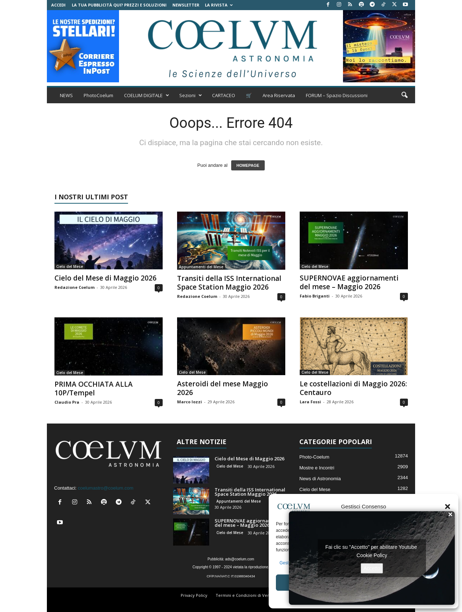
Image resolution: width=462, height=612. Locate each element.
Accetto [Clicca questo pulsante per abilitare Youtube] (372, 568)
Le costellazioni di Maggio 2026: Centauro (353, 388)
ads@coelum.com (239, 559)
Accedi (58, 5)
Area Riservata (279, 95)
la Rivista (219, 5)
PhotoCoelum (98, 95)
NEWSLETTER (185, 5)
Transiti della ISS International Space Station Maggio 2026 (229, 283)
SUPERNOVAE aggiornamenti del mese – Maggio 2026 (349, 282)
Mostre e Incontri (316, 467)
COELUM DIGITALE (146, 95)
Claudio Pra (66, 402)
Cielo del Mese (69, 266)
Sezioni (190, 95)
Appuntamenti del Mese (201, 266)
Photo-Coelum (314, 457)
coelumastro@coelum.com (105, 488)
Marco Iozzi (189, 401)
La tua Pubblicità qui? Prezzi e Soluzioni (119, 5)
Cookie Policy (372, 555)
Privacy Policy (194, 595)
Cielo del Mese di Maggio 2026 (105, 278)
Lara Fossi (310, 401)
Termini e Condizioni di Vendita (246, 595)
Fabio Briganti (315, 296)
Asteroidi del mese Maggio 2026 (222, 388)
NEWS (66, 95)
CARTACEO (223, 95)
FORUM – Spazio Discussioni (337, 95)
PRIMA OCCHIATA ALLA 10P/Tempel (93, 388)
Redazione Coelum (74, 287)
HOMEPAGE (248, 165)
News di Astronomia (320, 478)
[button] (447, 506)
